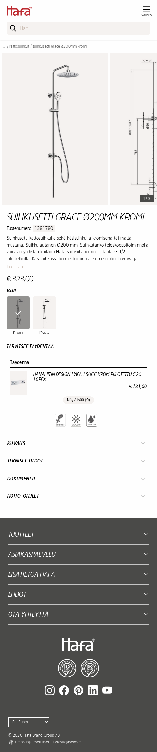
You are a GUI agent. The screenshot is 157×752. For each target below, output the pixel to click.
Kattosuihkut (19, 46)
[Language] (28, 722)
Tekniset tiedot (25, 460)
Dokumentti (21, 478)
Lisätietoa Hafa (31, 574)
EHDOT (17, 594)
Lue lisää (15, 266)
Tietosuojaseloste (66, 742)
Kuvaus (16, 443)
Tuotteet (21, 534)
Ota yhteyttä (28, 614)
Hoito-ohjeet (23, 496)
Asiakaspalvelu (31, 554)
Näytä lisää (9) (78, 400)
